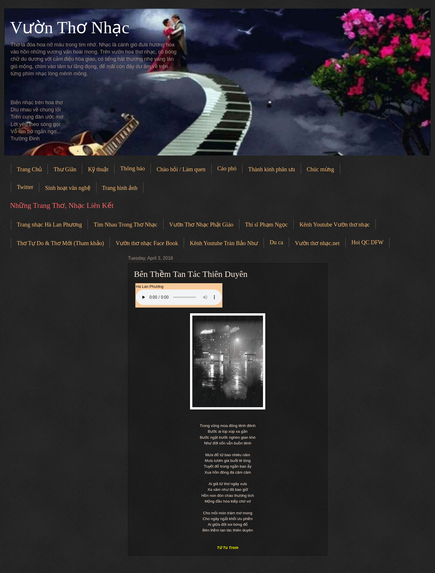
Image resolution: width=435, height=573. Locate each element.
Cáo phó (226, 168)
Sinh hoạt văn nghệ (67, 188)
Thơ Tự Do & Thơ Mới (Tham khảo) (60, 243)
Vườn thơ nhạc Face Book (147, 243)
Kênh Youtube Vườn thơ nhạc (334, 224)
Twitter (25, 187)
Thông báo (132, 168)
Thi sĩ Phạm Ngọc (266, 224)
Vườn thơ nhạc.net (317, 243)
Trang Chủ (29, 169)
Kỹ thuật (98, 169)
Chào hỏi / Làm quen (181, 169)
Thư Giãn (65, 169)
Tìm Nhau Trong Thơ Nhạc (125, 224)
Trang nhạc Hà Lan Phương (49, 224)
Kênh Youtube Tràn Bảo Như (224, 243)
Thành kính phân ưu (271, 169)
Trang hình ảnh (120, 188)
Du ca (276, 242)
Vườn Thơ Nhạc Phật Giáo (201, 224)
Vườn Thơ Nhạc (69, 27)
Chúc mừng (320, 169)
